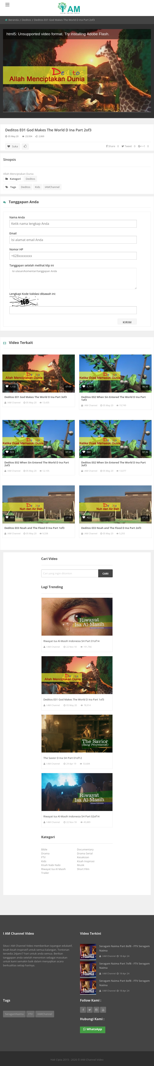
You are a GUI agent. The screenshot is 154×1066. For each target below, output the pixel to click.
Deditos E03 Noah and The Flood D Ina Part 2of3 (111, 528)
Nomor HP (16, 249)
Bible (45, 849)
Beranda (13, 20)
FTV (44, 857)
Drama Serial (85, 853)
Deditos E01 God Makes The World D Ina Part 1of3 (74, 699)
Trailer (46, 873)
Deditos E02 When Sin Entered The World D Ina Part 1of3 (113, 398)
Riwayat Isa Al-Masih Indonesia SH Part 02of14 (71, 816)
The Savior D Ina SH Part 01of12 (63, 758)
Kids (37, 187)
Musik (81, 865)
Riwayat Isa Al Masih (54, 869)
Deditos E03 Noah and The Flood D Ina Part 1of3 (34, 528)
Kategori (13, 179)
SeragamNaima (14, 1014)
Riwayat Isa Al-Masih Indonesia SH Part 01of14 (71, 641)
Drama (46, 853)
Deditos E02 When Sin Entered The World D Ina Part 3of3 (113, 464)
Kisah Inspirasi (86, 861)
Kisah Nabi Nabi (51, 865)
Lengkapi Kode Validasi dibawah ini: (32, 294)
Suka (12, 146)
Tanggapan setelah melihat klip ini (31, 265)
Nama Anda (17, 217)
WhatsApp (92, 1029)
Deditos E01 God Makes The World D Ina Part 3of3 (35, 397)
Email (13, 233)
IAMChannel (52, 187)
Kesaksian (83, 857)
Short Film (84, 869)
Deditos (26, 20)
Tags (10, 187)
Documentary (86, 849)
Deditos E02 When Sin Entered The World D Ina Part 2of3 (36, 464)
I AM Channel (13, 402)
